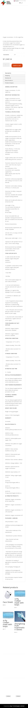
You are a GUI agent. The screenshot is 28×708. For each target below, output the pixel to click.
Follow (8, 696)
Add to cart (17, 66)
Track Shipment (6, 691)
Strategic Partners (7, 661)
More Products (9, 80)
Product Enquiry (9, 83)
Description (8, 73)
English (16, 1)
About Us (5, 665)
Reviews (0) (8, 78)
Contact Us (5, 687)
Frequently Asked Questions (9, 689)
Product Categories (7, 659)
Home (4, 658)
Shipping (7, 75)
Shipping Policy (6, 685)
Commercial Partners (8, 663)
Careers (5, 667)
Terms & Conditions (8, 683)
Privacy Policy (6, 668)
